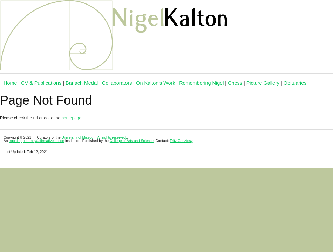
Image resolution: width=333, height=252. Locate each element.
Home (10, 83)
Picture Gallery (262, 83)
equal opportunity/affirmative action (36, 141)
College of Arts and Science (132, 141)
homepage (71, 117)
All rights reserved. (112, 137)
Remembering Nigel (201, 83)
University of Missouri (79, 137)
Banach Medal (82, 83)
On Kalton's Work (155, 83)
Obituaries (295, 83)
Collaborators (117, 83)
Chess (235, 83)
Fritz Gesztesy (181, 141)
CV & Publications (41, 83)
